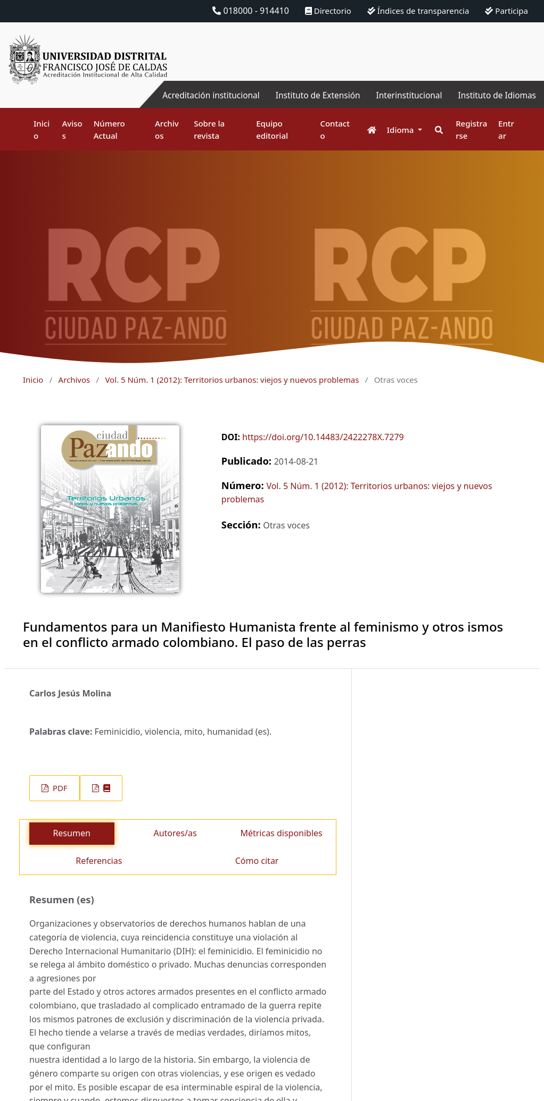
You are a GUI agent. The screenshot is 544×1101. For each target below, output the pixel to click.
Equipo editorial (272, 129)
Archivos (167, 129)
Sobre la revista (209, 129)
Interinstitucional (405, 95)
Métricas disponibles (281, 833)
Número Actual (109, 129)
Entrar (506, 129)
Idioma (401, 129)
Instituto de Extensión (311, 95)
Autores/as (174, 833)
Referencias (99, 861)
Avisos (72, 129)
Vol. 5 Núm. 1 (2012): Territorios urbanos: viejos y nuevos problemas (232, 379)
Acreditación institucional (201, 95)
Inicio (42, 129)
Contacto (335, 129)
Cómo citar (257, 861)
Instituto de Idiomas (495, 95)
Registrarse (471, 129)
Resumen (71, 833)
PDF (59, 788)
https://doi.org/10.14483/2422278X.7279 (323, 437)
